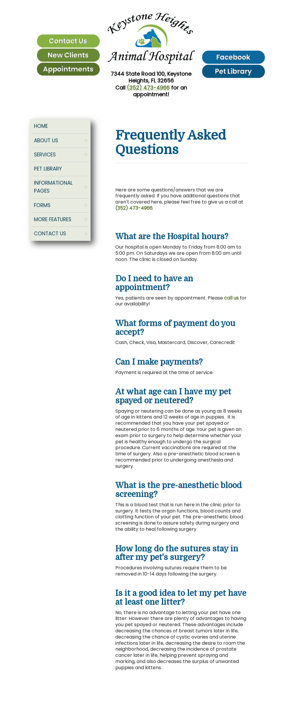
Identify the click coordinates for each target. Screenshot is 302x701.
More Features (52, 219)
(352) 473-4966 (148, 87)
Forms (42, 205)
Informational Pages (53, 186)
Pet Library (48, 168)
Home (41, 126)
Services (45, 154)
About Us (46, 140)
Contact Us (50, 233)
